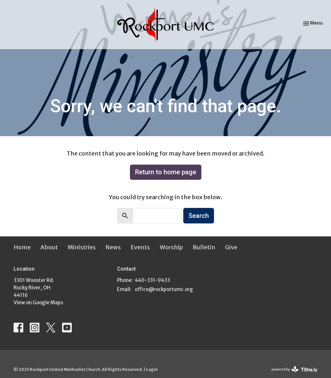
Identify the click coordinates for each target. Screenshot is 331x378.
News (113, 247)
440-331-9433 (152, 280)
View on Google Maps (38, 302)
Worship (171, 247)
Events (140, 247)
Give (231, 247)
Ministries (82, 247)
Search (198, 216)
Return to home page (165, 172)
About (49, 247)
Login (152, 369)
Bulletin (204, 247)
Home (22, 247)
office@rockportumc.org (164, 289)
